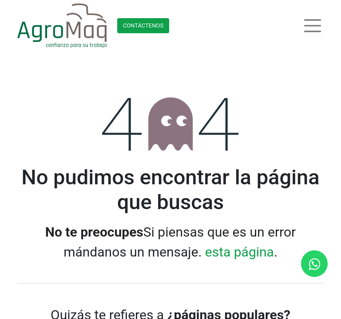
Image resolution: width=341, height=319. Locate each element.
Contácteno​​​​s (143, 25)
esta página (239, 252)
